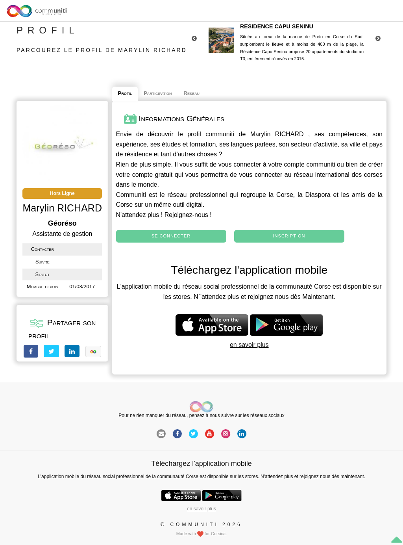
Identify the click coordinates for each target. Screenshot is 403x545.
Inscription (289, 236)
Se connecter (171, 236)
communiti (219, 134)
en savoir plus (249, 344)
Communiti (131, 194)
